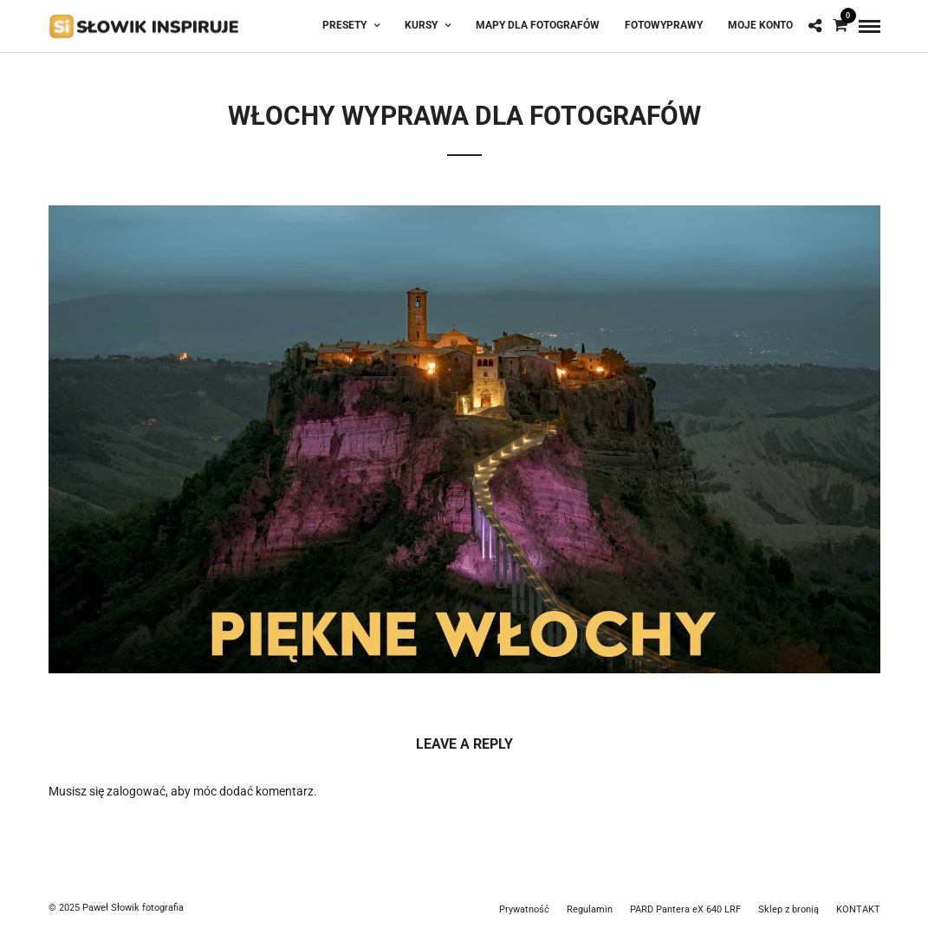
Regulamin (590, 909)
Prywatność (524, 909)
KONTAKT (858, 909)
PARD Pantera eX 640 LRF (685, 909)
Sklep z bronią (788, 909)
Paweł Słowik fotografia (133, 907)
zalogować (136, 791)
